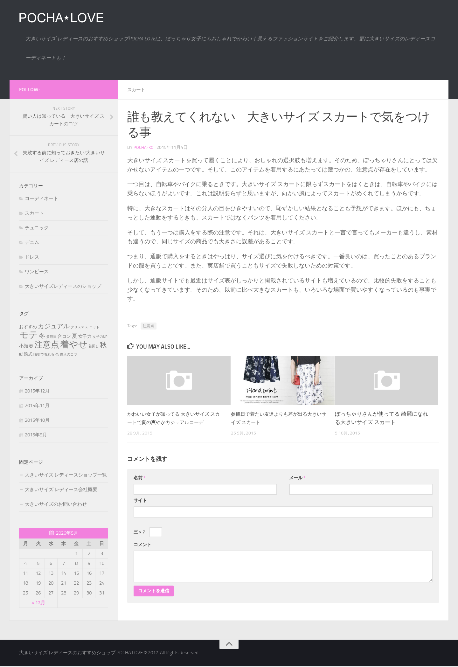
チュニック (37, 228)
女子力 (85, 336)
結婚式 (25, 354)
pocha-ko (144, 147)
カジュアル (54, 326)
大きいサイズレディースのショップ (63, 286)
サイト (140, 508)
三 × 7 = (148, 540)
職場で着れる (43, 354)
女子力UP (100, 337)
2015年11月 (37, 405)
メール (297, 485)
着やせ (73, 344)
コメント (142, 552)
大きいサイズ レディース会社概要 (61, 489)
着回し (93, 346)
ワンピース (37, 271)
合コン (64, 336)
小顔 (23, 346)
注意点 (148, 325)
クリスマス (79, 327)
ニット (94, 327)
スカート (137, 90)
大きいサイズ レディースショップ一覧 (66, 475)
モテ (28, 334)
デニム (32, 242)
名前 (139, 485)
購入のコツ (68, 354)
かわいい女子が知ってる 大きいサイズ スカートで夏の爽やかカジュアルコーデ (173, 421)
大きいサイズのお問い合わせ (56, 504)
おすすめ (28, 327)
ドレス (32, 257)
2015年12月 (37, 391)
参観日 (51, 337)
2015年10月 (37, 420)
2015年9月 (36, 435)
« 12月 (38, 603)
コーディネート (41, 198)
